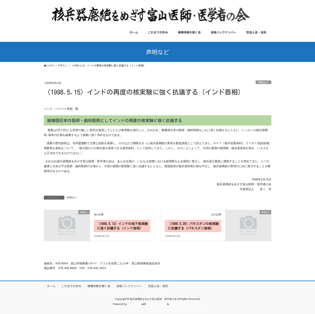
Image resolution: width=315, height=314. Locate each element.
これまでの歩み (71, 286)
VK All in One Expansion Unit (185, 304)
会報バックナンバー (129, 286)
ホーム (51, 286)
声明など (263, 82)
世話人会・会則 (158, 286)
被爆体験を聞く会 (98, 286)
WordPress (134, 304)
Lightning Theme (156, 304)
